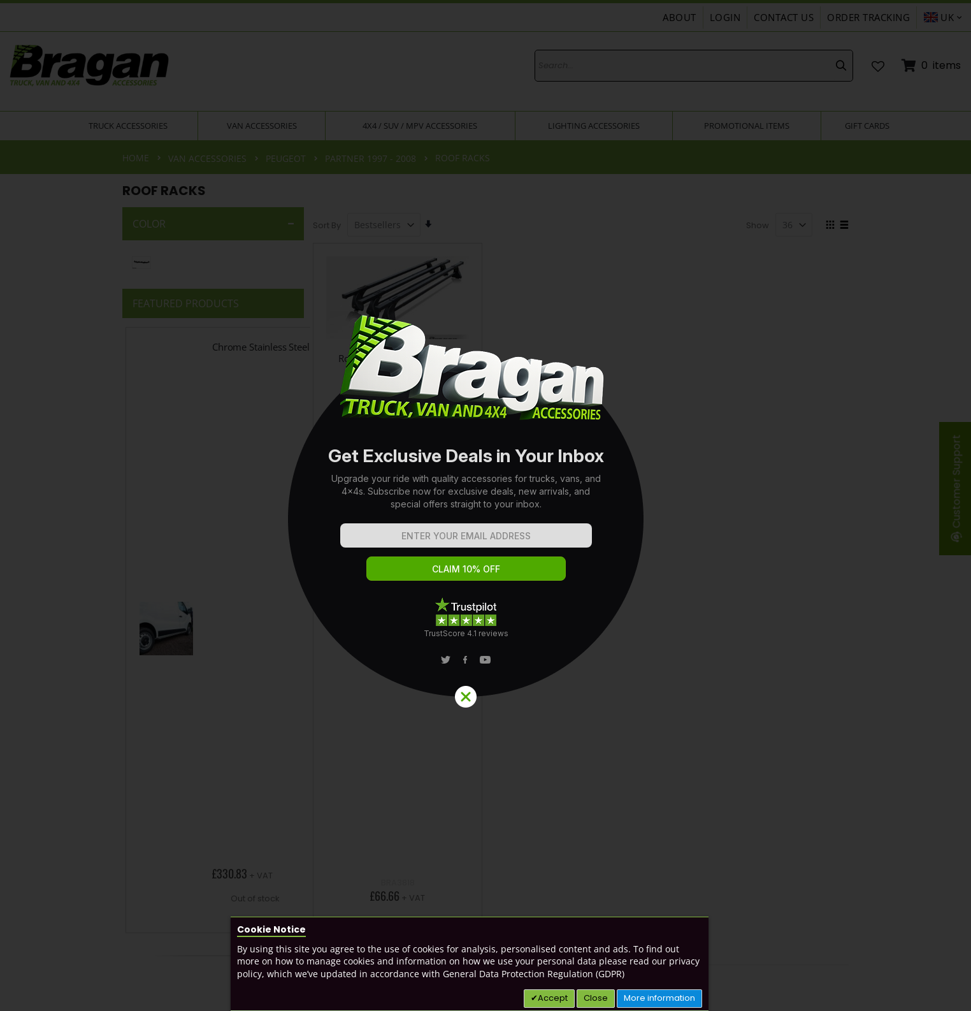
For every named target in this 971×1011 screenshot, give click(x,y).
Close (596, 998)
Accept (553, 998)
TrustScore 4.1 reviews (466, 633)
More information (659, 998)
